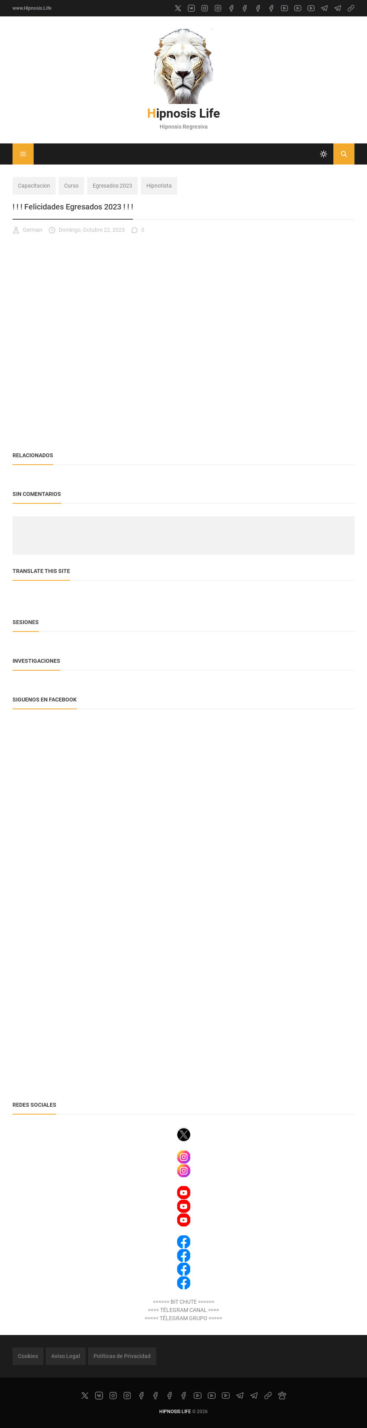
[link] (350, 8)
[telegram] (324, 8)
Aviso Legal (65, 1356)
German (27, 230)
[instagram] (204, 8)
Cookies (28, 1356)
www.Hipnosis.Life (32, 8)
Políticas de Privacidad (122, 1356)
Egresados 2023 (112, 186)
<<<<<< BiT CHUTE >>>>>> (183, 1302)
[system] (323, 154)
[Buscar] (343, 154)
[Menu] (23, 154)
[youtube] (284, 8)
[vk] (191, 8)
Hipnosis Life (183, 113)
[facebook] (231, 8)
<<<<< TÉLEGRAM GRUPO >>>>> (183, 1318)
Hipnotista (159, 186)
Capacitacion (34, 186)
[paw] (282, 1395)
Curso (71, 186)
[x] (178, 8)
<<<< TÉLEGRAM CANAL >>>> (183, 1310)
